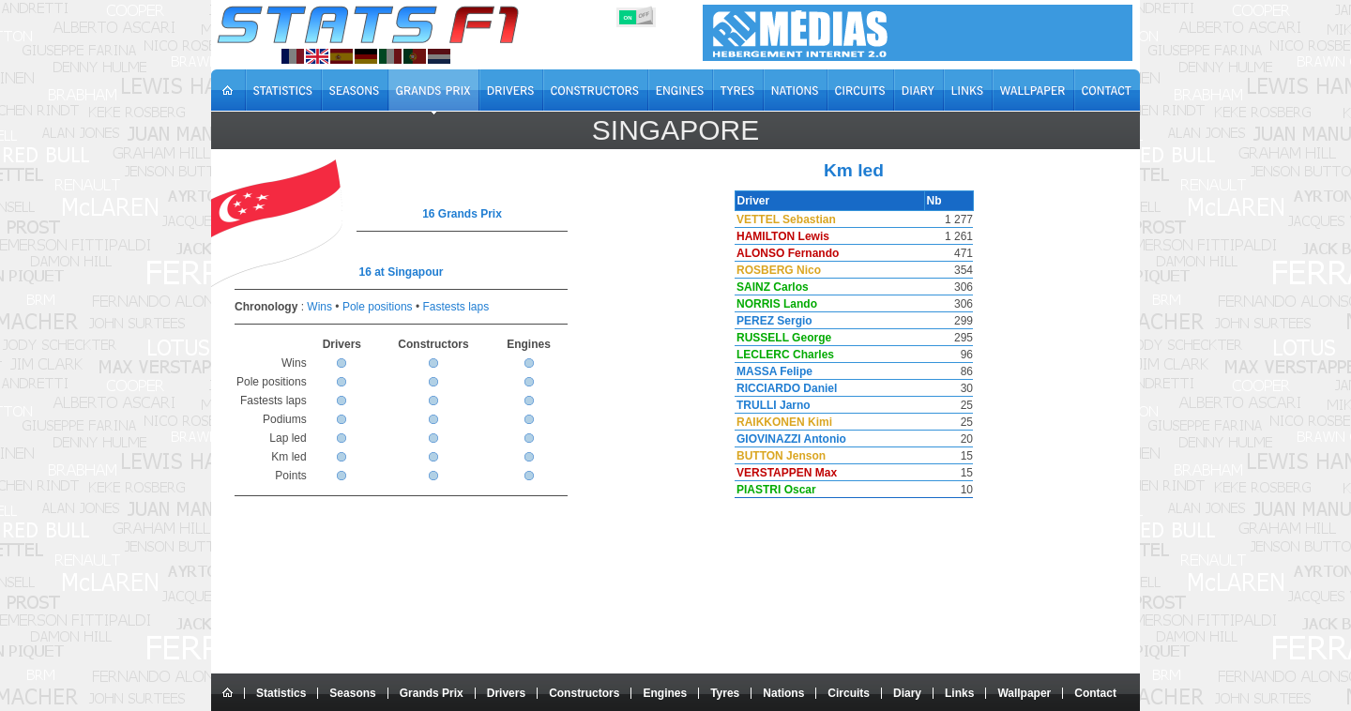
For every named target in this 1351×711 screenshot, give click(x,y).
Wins (319, 306)
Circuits (848, 693)
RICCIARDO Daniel (785, 388)
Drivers (506, 693)
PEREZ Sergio (773, 320)
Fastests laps (455, 306)
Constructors (584, 693)
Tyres (724, 693)
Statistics (281, 693)
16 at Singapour (400, 272)
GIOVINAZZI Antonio (789, 439)
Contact (1095, 693)
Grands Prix (431, 693)
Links (959, 693)
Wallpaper (1024, 693)
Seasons (352, 693)
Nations (783, 693)
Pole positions (377, 306)
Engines (665, 693)
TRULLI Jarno (772, 405)
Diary (907, 693)
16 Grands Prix (462, 213)
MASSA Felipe (773, 371)
